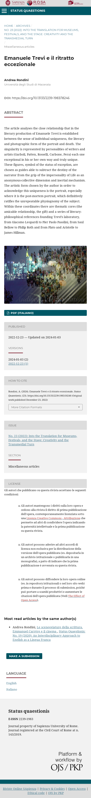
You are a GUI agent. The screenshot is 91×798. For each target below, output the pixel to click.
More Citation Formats (26, 407)
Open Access (77, 789)
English (11, 683)
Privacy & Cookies (52, 789)
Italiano (11, 689)
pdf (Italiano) (22, 313)
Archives (23, 25)
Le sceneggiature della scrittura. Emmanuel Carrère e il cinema (48, 629)
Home (8, 25)
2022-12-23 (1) (18, 364)
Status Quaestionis (28, 11)
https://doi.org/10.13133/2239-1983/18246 (41, 98)
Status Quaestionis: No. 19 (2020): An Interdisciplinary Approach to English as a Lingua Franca (49, 635)
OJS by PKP (56, 793)
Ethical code (36, 793)
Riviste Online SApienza (19, 789)
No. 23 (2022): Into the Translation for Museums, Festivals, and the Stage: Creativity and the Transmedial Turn (41, 34)
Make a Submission (24, 656)
